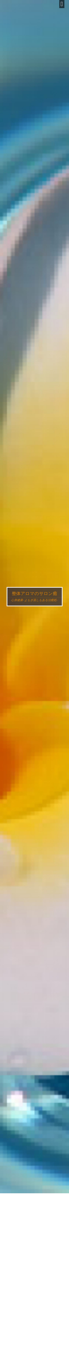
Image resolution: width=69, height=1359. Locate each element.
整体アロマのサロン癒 (34, 593)
